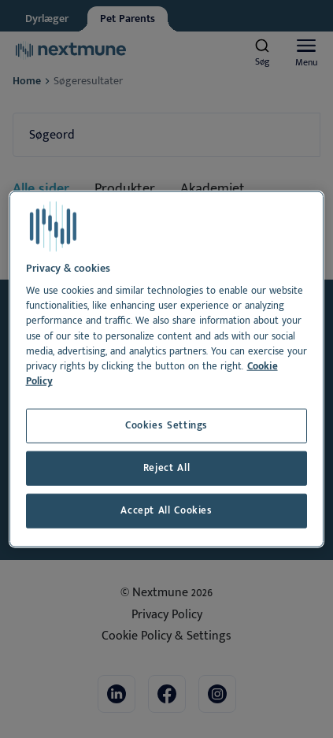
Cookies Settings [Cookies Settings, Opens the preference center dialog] (166, 425)
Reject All (166, 468)
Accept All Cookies (166, 511)
